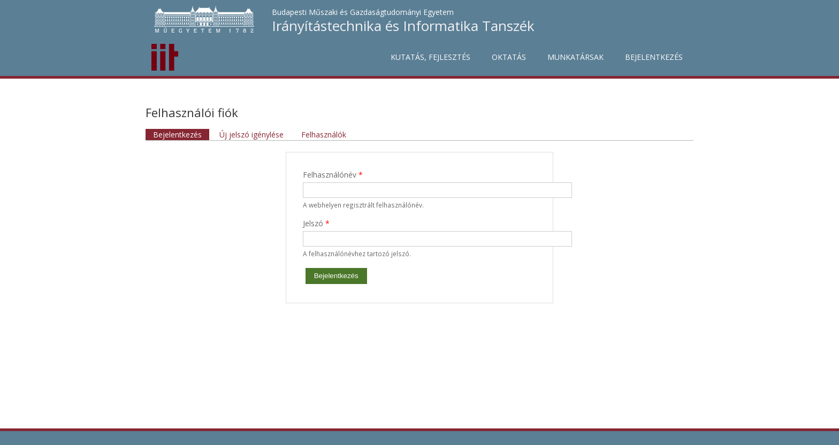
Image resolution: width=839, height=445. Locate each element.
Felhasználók (323, 134)
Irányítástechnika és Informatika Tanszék (403, 26)
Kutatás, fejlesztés (430, 57)
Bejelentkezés (654, 57)
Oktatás (509, 57)
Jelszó (316, 223)
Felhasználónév (333, 175)
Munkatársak (575, 57)
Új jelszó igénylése (251, 134)
